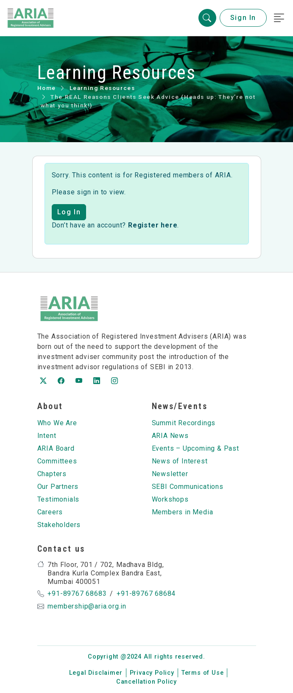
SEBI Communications (187, 487)
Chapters (52, 474)
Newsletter (170, 474)
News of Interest (180, 461)
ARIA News (170, 436)
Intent (46, 436)
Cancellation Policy (146, 681)
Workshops (170, 499)
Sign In (243, 18)
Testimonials (58, 499)
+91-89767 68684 (146, 593)
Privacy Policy (152, 672)
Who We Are (57, 423)
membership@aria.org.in (86, 606)
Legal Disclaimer (96, 672)
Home (46, 87)
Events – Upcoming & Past (195, 448)
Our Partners (58, 487)
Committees (57, 461)
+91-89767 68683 (76, 593)
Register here (152, 225)
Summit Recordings (184, 423)
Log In (69, 212)
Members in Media (182, 512)
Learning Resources (102, 87)
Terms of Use (202, 672)
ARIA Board (56, 448)
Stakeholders (59, 525)
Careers (50, 512)
